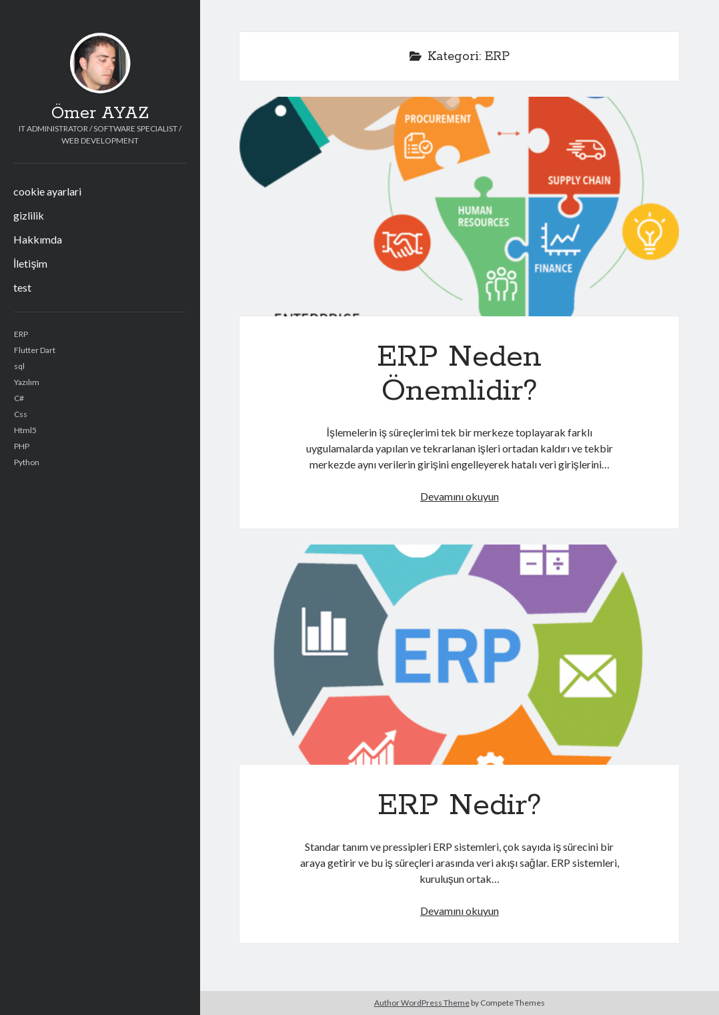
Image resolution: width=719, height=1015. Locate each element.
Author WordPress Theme (422, 1003)
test (22, 287)
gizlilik (28, 215)
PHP (21, 446)
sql (19, 366)
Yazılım (26, 382)
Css (20, 414)
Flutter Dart (34, 350)
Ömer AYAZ (100, 113)
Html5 (25, 430)
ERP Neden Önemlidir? (459, 206)
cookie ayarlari (47, 191)
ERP (21, 334)
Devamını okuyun (459, 496)
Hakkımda (37, 239)
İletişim (30, 263)
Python (26, 462)
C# (19, 398)
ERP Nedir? (459, 654)
